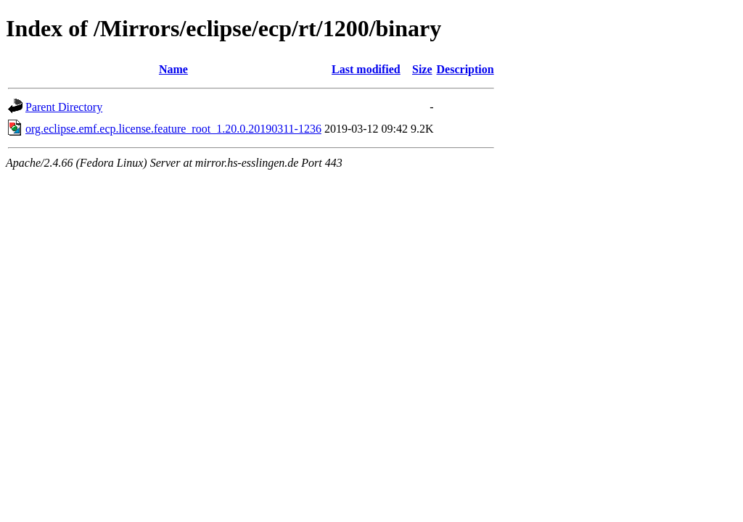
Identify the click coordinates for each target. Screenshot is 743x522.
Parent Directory (63, 107)
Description (465, 69)
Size (422, 69)
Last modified (366, 69)
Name (173, 69)
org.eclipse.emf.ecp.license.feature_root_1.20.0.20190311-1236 (173, 129)
